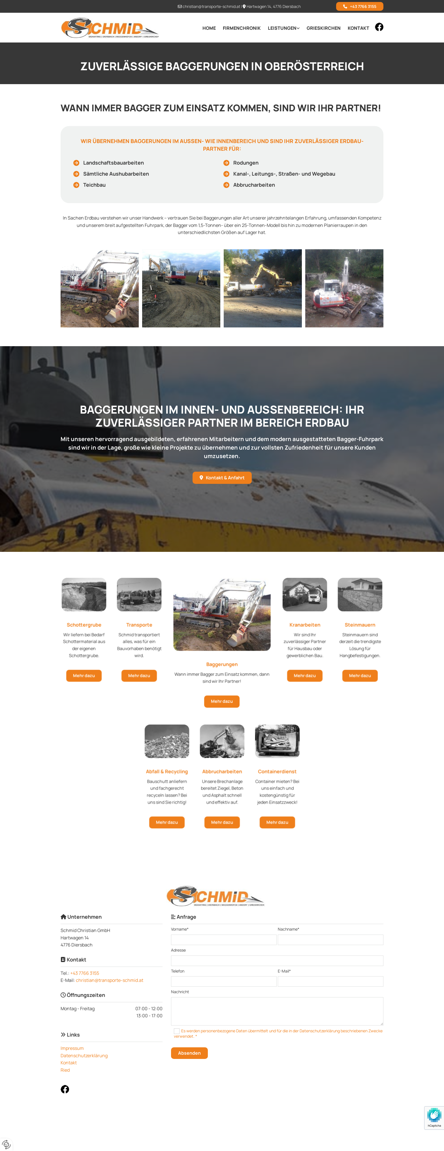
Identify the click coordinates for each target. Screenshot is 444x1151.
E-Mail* (284, 971)
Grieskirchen (324, 28)
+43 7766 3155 (84, 973)
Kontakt (358, 28)
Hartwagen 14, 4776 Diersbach (274, 6)
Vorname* (180, 929)
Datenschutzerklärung (84, 1055)
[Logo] (112, 27)
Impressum (72, 1048)
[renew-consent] (6, 1144)
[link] (280, 28)
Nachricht (180, 992)
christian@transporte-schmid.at (211, 6)
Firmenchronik (242, 28)
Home (209, 28)
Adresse (178, 950)
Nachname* (288, 929)
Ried (65, 1070)
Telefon (177, 971)
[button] (359, 6)
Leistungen (282, 28)
